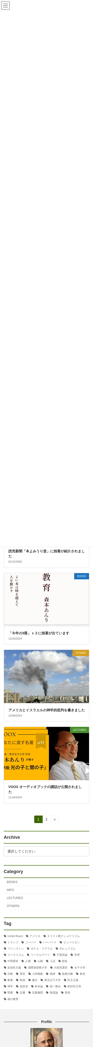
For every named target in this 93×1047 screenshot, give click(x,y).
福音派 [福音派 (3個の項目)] (24, 986)
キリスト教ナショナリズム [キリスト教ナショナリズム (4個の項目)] (63, 935)
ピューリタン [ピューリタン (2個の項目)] (71, 942)
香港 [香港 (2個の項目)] (67, 992)
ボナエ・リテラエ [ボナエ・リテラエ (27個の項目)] (42, 948)
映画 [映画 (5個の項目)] (22, 980)
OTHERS (13, 906)
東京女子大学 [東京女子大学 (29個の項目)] (52, 980)
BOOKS (12, 882)
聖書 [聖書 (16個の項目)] (10, 992)
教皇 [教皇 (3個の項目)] (82, 973)
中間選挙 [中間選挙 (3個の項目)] (12, 961)
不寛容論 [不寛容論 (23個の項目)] (62, 954)
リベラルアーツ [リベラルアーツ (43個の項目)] (40, 954)
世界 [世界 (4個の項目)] (77, 954)
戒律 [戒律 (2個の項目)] (52, 973)
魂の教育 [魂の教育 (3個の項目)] (12, 998)
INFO (10, 890)
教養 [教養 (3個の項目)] (10, 980)
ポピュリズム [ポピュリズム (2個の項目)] (67, 948)
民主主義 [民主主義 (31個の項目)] (72, 980)
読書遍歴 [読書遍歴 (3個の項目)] (37, 992)
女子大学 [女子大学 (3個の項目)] (79, 967)
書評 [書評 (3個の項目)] (34, 980)
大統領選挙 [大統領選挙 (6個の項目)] (60, 967)
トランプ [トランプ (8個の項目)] (12, 942)
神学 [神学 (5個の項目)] (10, 986)
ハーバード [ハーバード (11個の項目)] (50, 942)
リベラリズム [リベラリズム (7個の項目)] (15, 954)
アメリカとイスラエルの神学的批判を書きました (46, 710)
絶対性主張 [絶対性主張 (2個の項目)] (74, 986)
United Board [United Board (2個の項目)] (15, 935)
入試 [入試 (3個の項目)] (52, 961)
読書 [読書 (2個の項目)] (22, 992)
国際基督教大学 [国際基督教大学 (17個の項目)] (37, 967)
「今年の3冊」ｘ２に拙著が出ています (38, 633)
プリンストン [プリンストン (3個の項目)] (15, 948)
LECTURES (15, 898)
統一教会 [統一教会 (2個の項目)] (55, 986)
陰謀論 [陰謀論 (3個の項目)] (54, 992)
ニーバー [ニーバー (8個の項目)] (30, 942)
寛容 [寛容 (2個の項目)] (22, 973)
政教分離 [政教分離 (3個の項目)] (67, 973)
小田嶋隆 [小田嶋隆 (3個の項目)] (37, 973)
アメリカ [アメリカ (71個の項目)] (35, 935)
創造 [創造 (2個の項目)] (64, 961)
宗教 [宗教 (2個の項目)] (10, 973)
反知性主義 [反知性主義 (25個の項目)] (14, 967)
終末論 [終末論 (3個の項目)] (39, 986)
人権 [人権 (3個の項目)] (28, 961)
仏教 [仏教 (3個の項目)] (40, 961)
